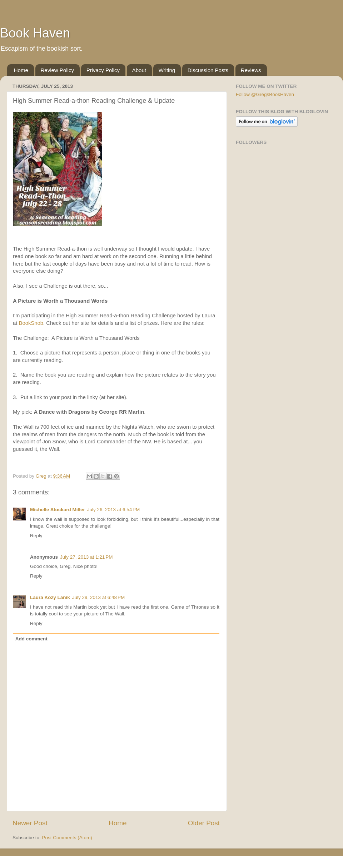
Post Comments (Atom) (67, 837)
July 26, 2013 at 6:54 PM (113, 509)
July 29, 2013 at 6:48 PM (98, 597)
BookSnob (31, 323)
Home (21, 70)
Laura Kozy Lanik (50, 597)
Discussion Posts (208, 70)
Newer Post (30, 823)
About (139, 70)
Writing (167, 70)
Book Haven (35, 33)
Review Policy (57, 70)
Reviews (251, 70)
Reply (36, 535)
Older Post (204, 823)
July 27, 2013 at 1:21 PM (86, 557)
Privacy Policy (103, 70)
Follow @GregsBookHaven (265, 94)
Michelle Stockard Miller (57, 509)
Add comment (31, 638)
